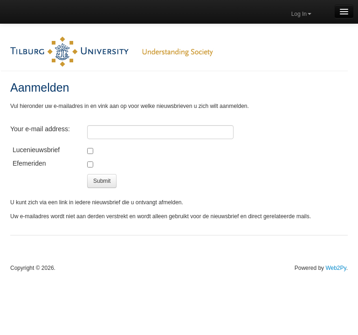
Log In (301, 14)
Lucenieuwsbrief (36, 150)
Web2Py (335, 268)
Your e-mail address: (40, 129)
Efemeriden (29, 163)
